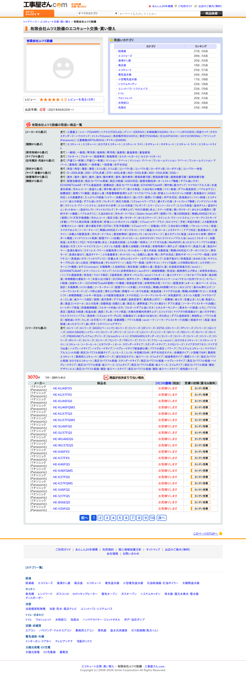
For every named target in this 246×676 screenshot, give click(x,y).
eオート (190, 283)
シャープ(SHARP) (89, 132)
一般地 (71, 152)
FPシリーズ (187, 328)
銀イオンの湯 (165, 201)
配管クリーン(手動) (125, 287)
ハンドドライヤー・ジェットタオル (101, 619)
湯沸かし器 (124, 60)
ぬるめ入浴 (199, 258)
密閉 (96, 299)
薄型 (84, 168)
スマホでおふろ (68, 230)
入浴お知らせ (105, 213)
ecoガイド (144, 271)
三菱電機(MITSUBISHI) (90, 140)
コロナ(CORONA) (190, 136)
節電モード (128, 291)
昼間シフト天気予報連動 (75, 217)
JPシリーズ (120, 332)
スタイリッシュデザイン (109, 324)
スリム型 (101, 168)
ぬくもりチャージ (147, 217)
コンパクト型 (126, 168)
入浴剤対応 (118, 266)
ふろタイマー (175, 230)
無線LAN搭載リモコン (165, 287)
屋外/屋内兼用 (105, 177)
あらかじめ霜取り (201, 209)
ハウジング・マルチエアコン (55, 630)
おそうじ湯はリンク (151, 258)
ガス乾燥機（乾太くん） (144, 630)
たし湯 (68, 299)
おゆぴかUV (147, 238)
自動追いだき (158, 226)
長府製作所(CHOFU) (125, 136)
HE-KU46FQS (62, 401)
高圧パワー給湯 (135, 262)
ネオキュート (152, 144)
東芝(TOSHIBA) (149, 136)
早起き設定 (193, 222)
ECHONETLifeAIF (71, 271)
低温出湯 (90, 311)
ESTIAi (108, 226)
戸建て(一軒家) (75, 160)
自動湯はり (129, 316)
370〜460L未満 (115, 173)
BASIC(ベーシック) (103, 328)
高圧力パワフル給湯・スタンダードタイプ (116, 360)
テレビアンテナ (64, 641)
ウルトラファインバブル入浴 (170, 238)
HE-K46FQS (61, 464)
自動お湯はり (123, 197)
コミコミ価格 (163, 383)
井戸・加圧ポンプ (134, 619)
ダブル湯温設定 (93, 185)
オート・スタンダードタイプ (129, 344)
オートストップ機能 (168, 181)
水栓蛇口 (123, 103)
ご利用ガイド (185, 6)
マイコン (166, 283)
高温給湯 (156, 291)
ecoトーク (148, 320)
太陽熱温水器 (190, 583)
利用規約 (108, 549)
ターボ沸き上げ (124, 209)
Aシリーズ (72, 328)
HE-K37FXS (61, 458)
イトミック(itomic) (101, 136)
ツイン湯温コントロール (153, 230)
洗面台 (122, 107)
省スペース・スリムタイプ (149, 356)
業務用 (73, 164)
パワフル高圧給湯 (79, 222)
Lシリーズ (160, 332)
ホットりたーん (130, 238)
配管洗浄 (96, 222)
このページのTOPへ (208, 533)
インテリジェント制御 (85, 238)
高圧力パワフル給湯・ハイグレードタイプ (163, 360)
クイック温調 (169, 262)
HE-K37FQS (61, 477)
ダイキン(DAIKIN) (116, 140)
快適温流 (186, 258)
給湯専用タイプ (173, 356)
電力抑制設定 (182, 213)
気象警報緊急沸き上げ (119, 193)
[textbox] (159, 13)
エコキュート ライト (133, 144)
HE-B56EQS (61, 502)
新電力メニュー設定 (73, 226)
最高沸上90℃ (152, 299)
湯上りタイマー (175, 275)
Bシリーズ (121, 328)
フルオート (72, 156)
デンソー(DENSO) (134, 132)
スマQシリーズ (175, 344)
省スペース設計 (83, 299)
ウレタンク (108, 201)
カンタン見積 (201, 388)
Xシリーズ (88, 340)
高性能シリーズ (188, 369)
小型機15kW (198, 352)
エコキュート (125, 70)
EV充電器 (50, 652)
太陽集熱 (105, 266)
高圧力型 (112, 217)
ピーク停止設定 (94, 291)
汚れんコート (80, 189)
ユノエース (118, 352)
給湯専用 (99, 156)
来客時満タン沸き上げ (164, 246)
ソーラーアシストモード (153, 295)
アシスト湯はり (158, 303)
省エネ (178, 299)
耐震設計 (109, 185)
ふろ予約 (205, 262)
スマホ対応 (144, 287)
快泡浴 (171, 271)
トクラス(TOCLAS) (111, 132)
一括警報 (167, 299)
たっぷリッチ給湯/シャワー (99, 197)
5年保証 (145, 246)
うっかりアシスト (97, 258)
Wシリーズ (75, 340)
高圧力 (131, 303)
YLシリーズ (115, 340)
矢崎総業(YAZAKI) (157, 132)
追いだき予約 (207, 311)
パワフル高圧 (157, 348)
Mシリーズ (173, 332)
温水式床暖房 (118, 630)
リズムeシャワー (140, 226)
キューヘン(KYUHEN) (182, 132)
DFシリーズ (148, 328)
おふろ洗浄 (92, 303)
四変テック (202, 132)
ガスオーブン (129, 593)
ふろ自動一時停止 (137, 242)
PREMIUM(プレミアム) (80, 336)
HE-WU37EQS (63, 445)
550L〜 (174, 173)
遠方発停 (106, 299)
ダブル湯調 (120, 299)
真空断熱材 (120, 234)
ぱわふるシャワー (130, 258)
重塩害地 (132, 152)
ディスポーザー (35, 598)
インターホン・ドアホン (38, 641)
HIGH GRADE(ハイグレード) (83, 332)
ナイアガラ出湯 (158, 242)
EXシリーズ (172, 328)
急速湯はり (204, 230)
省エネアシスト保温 (175, 234)
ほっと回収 (82, 262)
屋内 (84, 177)
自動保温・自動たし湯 (113, 303)
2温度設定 (116, 275)
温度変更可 (135, 299)
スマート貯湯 (164, 209)
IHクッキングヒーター (85, 593)
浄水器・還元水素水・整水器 (181, 593)
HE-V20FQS (61, 508)
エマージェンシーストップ (161, 205)
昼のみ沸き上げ (202, 287)
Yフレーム (157, 340)
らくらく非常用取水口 (124, 271)
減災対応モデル (125, 356)
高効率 (91, 316)
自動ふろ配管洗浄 (79, 234)
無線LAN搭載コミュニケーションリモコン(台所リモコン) (173, 279)
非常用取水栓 (152, 283)
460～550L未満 (137, 173)
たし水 (85, 320)
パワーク (171, 348)
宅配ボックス (84, 641)
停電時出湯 (96, 262)
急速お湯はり (74, 250)
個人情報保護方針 (130, 549)
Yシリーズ (144, 340)
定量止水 (113, 258)
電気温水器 (125, 74)
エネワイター (106, 344)
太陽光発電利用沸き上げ (142, 311)
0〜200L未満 (75, 173)
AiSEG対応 (131, 181)
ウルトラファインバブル (72, 316)
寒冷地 (91, 152)
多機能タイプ (181, 352)
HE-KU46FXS (62, 388)
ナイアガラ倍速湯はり (185, 311)
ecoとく (196, 266)
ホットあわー (71, 209)
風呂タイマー (93, 254)
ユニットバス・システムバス (133, 88)
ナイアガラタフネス (196, 344)
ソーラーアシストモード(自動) (198, 303)
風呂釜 (122, 65)
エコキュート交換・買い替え (98, 666)
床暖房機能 (158, 271)
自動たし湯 (146, 266)
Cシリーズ (134, 328)
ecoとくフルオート (198, 238)
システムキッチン (127, 84)
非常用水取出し (208, 271)
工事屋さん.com (154, 666)
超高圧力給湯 (75, 311)
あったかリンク (190, 242)
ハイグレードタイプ (80, 348)
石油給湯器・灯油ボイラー (162, 583)
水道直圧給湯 (117, 242)
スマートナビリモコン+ (89, 246)
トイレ (121, 93)
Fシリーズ (200, 328)
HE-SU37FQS (62, 432)
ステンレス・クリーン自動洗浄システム (105, 250)
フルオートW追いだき (111, 307)
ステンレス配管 (112, 246)
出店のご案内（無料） (210, 6)
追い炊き (90, 324)
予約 (182, 222)
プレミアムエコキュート (190, 348)
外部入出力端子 (101, 279)
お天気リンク (98, 320)
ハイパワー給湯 (200, 254)
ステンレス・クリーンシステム (80, 205)
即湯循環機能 (89, 307)
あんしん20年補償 (162, 6)
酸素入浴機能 (131, 246)
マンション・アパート (116, 160)
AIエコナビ (172, 222)
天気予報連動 (121, 226)
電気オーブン (109, 593)
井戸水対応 (120, 164)
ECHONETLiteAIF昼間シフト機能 (105, 283)
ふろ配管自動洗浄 (114, 295)
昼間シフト (166, 213)
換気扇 (102, 630)
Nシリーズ (201, 332)
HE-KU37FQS (62, 413)
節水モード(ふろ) (133, 275)
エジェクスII (165, 311)
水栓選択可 (174, 295)
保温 (213, 226)
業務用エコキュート (86, 356)
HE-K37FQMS (63, 483)
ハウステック (82, 136)
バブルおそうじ (206, 189)
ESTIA (160, 328)
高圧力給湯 (116, 181)
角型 (69, 168)
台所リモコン (153, 262)
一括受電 (94, 164)
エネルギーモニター (166, 307)
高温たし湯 (95, 189)
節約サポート (183, 254)
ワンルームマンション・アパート (170, 160)
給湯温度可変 (134, 283)
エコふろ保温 (125, 205)
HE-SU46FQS (62, 426)
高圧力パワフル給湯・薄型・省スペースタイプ (101, 369)
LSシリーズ (147, 332)
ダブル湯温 (174, 303)
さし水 (108, 311)
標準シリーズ (106, 356)
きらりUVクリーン (114, 262)
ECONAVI (119, 279)
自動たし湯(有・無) (147, 254)
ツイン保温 (120, 311)
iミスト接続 (86, 287)
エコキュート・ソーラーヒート (81, 344)
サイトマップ (153, 549)
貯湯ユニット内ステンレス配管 (174, 193)
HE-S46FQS (61, 489)
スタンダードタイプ (155, 344)
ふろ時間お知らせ (188, 262)
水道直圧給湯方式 (179, 266)
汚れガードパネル (125, 213)
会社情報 (112, 553)
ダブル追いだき (189, 181)
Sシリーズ (167, 336)
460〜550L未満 (158, 173)
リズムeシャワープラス (143, 201)
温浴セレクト (87, 209)
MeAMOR (175, 242)
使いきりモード (182, 209)
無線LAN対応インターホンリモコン (119, 230)
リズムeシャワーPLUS (109, 316)
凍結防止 (196, 316)
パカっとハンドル (199, 226)
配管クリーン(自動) (109, 238)
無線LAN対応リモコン (204, 213)
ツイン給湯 (170, 189)
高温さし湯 (199, 246)
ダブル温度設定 (180, 316)
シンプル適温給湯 (72, 275)
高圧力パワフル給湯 (96, 181)
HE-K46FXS (61, 451)
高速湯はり (199, 193)
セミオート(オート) (129, 156)
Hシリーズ (106, 332)
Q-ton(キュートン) (118, 336)
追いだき (138, 197)
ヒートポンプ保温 (69, 307)
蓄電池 (63, 652)
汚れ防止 (164, 316)
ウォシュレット (125, 98)
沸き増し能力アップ (175, 185)
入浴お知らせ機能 (152, 189)
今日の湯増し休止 (145, 209)
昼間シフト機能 (81, 193)
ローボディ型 (158, 168)
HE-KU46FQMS (64, 407)
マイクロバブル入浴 (199, 185)
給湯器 (122, 51)
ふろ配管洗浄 (209, 222)
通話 (100, 311)
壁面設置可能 (143, 177)
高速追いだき (67, 246)
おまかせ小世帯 (107, 205)
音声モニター (133, 279)
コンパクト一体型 (192, 168)
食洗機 (30, 593)
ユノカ (128, 352)
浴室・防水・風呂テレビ (63, 608)
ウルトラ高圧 (101, 275)
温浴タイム (200, 205)
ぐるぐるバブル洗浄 (196, 275)
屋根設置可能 (179, 177)
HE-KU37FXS (62, 394)
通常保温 (142, 303)
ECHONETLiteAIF (71, 185)
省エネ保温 (133, 189)
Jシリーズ (133, 332)
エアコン (31, 630)
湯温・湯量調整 (116, 320)
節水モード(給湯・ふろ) (192, 307)
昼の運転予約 (94, 226)
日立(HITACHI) (169, 136)
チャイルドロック (105, 209)
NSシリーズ (187, 332)
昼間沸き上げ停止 (187, 271)
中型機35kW (141, 352)
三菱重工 (72, 132)
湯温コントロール (74, 303)
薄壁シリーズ (191, 356)
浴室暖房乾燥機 (36, 608)
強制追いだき (72, 320)
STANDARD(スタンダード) (145, 336)
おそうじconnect (87, 266)
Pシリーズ (100, 336)
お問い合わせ (131, 553)
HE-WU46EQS (63, 439)
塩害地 (101, 152)
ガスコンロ (62, 593)
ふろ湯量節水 (75, 197)
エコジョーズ (125, 56)
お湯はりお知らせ (147, 316)
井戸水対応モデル (161, 352)
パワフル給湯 (208, 242)
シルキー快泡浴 (93, 295)
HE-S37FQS (61, 496)
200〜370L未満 (94, 173)
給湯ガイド (185, 246)
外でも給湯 (142, 291)
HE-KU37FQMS (64, 420)
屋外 (69, 177)
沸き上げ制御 (112, 291)
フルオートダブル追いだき (139, 307)
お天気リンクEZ (76, 242)
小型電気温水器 (127, 79)
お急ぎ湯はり (171, 258)
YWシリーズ (130, 340)
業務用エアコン (84, 630)
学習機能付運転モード (77, 279)
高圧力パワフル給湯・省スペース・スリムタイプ (103, 365)
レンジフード (45, 593)
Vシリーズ (205, 336)
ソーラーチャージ (88, 230)
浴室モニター (76, 283)
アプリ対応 (189, 230)
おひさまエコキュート (109, 144)
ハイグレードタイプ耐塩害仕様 (131, 348)
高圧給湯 (132, 266)
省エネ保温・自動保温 (156, 250)
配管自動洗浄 (75, 181)
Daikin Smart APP (147, 213)
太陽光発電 (33, 652)
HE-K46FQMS (63, 470)
